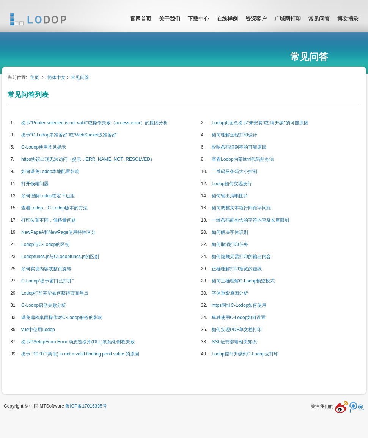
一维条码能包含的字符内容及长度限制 (250, 220)
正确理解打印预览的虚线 (237, 268)
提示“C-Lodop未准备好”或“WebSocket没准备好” (69, 135)
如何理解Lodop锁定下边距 (48, 195)
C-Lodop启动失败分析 (43, 305)
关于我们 (169, 19)
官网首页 (140, 19)
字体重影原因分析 (230, 293)
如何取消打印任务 (230, 244)
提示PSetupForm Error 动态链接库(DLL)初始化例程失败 (78, 341)
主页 (34, 77)
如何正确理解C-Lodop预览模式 (243, 281)
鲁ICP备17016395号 (86, 406)
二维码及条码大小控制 (234, 171)
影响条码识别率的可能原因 (239, 147)
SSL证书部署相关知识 (234, 341)
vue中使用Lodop (38, 329)
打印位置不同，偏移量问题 (48, 220)
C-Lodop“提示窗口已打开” (47, 281)
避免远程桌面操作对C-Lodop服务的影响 (61, 317)
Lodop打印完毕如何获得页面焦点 (54, 293)
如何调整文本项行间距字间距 (241, 208)
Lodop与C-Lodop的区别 (45, 244)
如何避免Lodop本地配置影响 (50, 171)
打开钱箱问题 (35, 183)
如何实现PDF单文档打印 (237, 329)
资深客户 (256, 19)
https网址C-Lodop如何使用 (239, 305)
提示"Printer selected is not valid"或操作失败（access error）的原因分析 (94, 122)
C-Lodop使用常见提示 (43, 147)
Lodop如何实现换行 (232, 183)
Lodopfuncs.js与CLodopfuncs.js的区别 (60, 256)
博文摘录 (348, 19)
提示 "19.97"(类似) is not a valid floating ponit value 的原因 (80, 354)
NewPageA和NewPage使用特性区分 (58, 232)
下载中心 (198, 19)
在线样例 (227, 19)
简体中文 (56, 77)
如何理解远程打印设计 (234, 135)
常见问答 (319, 19)
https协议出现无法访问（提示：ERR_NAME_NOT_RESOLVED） (88, 159)
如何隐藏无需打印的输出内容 (241, 256)
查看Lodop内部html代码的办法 (243, 159)
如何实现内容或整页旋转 (46, 268)
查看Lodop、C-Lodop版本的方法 (54, 208)
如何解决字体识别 (230, 232)
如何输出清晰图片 (230, 195)
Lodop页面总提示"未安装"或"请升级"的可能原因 (260, 122)
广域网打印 (287, 19)
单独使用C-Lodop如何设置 (239, 317)
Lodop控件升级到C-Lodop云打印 (245, 354)
